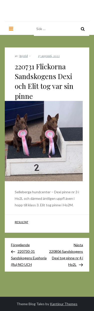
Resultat (21, 222)
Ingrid (23, 56)
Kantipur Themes (63, 304)
